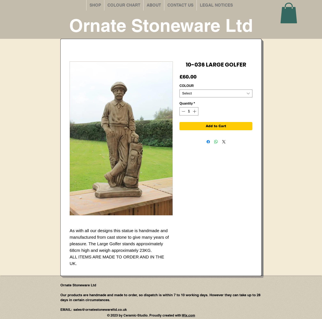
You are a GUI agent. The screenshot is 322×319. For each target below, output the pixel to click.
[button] (288, 13)
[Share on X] (223, 141)
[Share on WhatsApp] (216, 141)
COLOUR (186, 86)
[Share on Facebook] (208, 141)
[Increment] (195, 111)
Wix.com (188, 315)
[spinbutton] (189, 111)
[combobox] (215, 93)
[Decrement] (183, 111)
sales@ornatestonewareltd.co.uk (100, 309)
